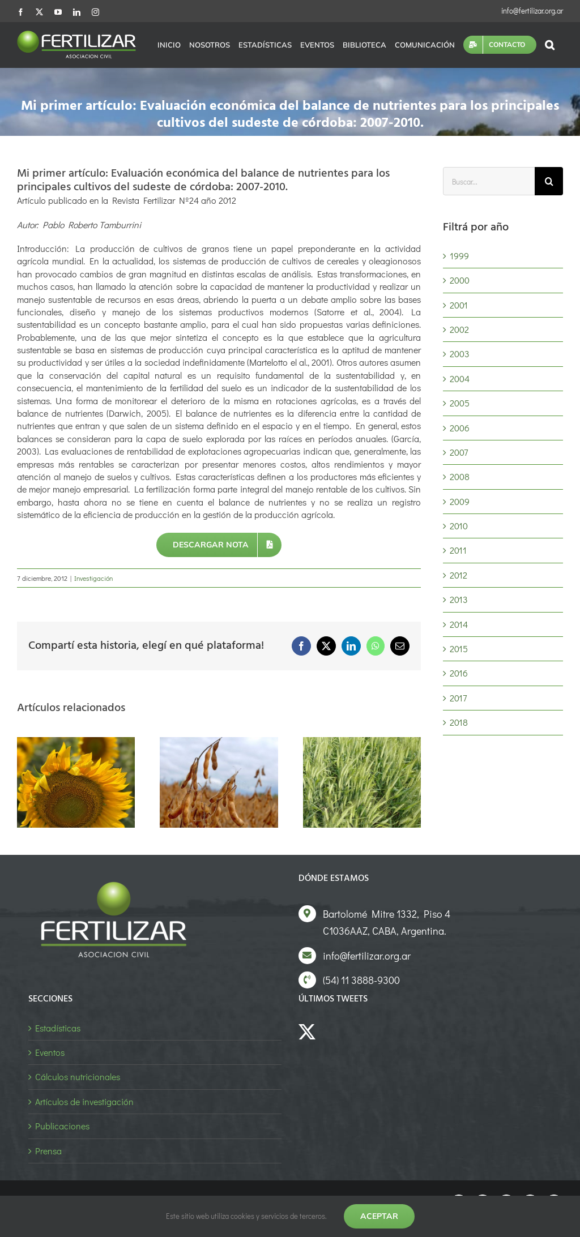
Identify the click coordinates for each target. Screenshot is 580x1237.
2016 (459, 673)
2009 (460, 501)
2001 (459, 305)
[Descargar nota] (219, 545)
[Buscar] (549, 181)
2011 (458, 550)
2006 (460, 428)
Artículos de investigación (84, 1101)
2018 (459, 722)
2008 (460, 476)
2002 (459, 329)
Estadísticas (57, 1028)
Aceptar (379, 1216)
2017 (458, 698)
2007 (459, 452)
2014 (459, 624)
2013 (459, 599)
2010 (459, 526)
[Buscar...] (489, 181)
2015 (459, 648)
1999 (459, 256)
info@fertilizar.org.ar (532, 10)
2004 (460, 378)
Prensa (48, 1151)
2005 (460, 403)
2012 (458, 575)
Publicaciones (62, 1126)
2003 (460, 353)
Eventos (50, 1052)
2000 (460, 280)
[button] (550, 44)
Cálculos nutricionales (77, 1076)
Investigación (93, 578)
